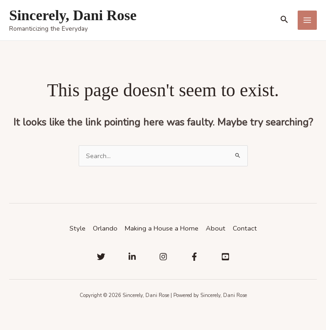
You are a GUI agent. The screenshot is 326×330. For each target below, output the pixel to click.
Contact (245, 228)
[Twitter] (101, 257)
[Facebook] (194, 257)
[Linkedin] (132, 257)
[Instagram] (163, 257)
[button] (284, 20)
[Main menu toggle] (307, 20)
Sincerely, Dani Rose (73, 15)
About (215, 228)
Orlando (105, 228)
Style (77, 228)
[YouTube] (225, 257)
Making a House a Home (161, 228)
